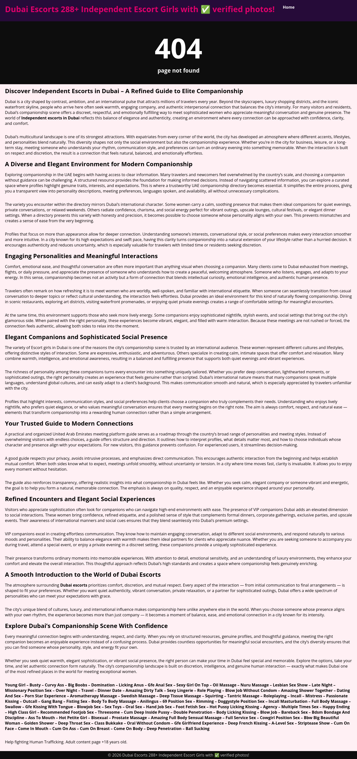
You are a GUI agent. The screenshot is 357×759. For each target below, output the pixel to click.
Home (289, 7)
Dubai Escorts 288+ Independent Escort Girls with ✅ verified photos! (140, 9)
